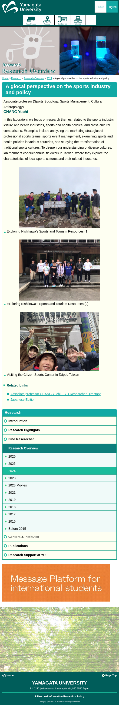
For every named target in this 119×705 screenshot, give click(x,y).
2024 (49, 78)
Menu (91, 20)
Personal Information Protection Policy (60, 696)
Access (47, 20)
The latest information (31, 20)
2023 (12, 478)
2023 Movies (17, 485)
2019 (12, 500)
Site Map (78, 20)
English (111, 7)
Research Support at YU (27, 555)
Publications (18, 546)
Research (16, 78)
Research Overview (34, 78)
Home (5, 78)
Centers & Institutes (23, 537)
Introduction (17, 421)
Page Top (111, 675)
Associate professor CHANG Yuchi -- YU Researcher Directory (55, 394)
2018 (12, 507)
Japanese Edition (22, 399)
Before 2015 (17, 528)
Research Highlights (24, 430)
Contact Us (62, 20)
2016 (12, 521)
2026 (12, 456)
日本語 (100, 7)
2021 (12, 492)
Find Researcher (21, 439)
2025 (12, 463)
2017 (12, 514)
